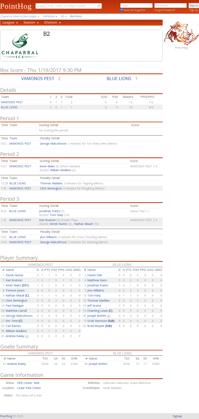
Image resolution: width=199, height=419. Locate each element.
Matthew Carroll (16, 311)
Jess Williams (48, 237)
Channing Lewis (99, 311)
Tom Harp (56, 215)
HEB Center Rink (28, 383)
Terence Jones (15, 290)
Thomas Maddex (51, 183)
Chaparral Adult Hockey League (18, 16)
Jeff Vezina (94, 305)
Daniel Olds (94, 275)
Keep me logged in (134, 10)
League (8, 22)
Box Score (76, 16)
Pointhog (6, 416)
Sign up (194, 10)
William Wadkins (60, 170)
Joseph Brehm (97, 316)
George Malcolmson (53, 143)
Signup (177, 416)
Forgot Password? (165, 10)
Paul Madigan (15, 305)
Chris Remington (51, 188)
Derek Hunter (58, 224)
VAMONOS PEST (37, 78)
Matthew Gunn (97, 280)
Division (50, 22)
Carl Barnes (13, 326)
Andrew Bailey (15, 336)
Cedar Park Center (29, 388)
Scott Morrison (101, 321)
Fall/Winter (49, 16)
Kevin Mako (47, 166)
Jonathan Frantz (49, 211)
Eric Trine (14, 321)
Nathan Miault (83, 224)
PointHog (16, 6)
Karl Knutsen (47, 220)
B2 (62, 16)
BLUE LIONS (119, 78)
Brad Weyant (99, 326)
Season (29, 22)
